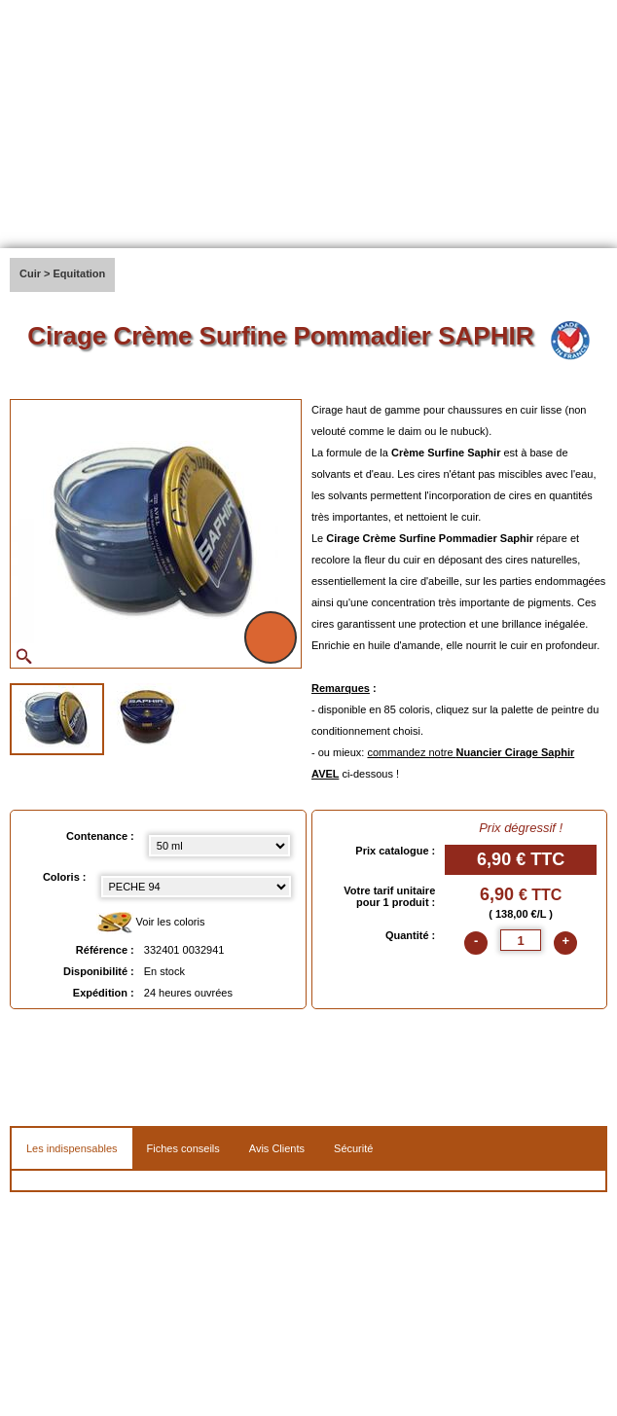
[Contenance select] (220, 845)
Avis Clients (277, 1148)
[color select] (196, 886)
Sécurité (353, 1148)
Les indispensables (72, 1148)
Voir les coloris (150, 923)
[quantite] (520, 940)
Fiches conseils (183, 1148)
